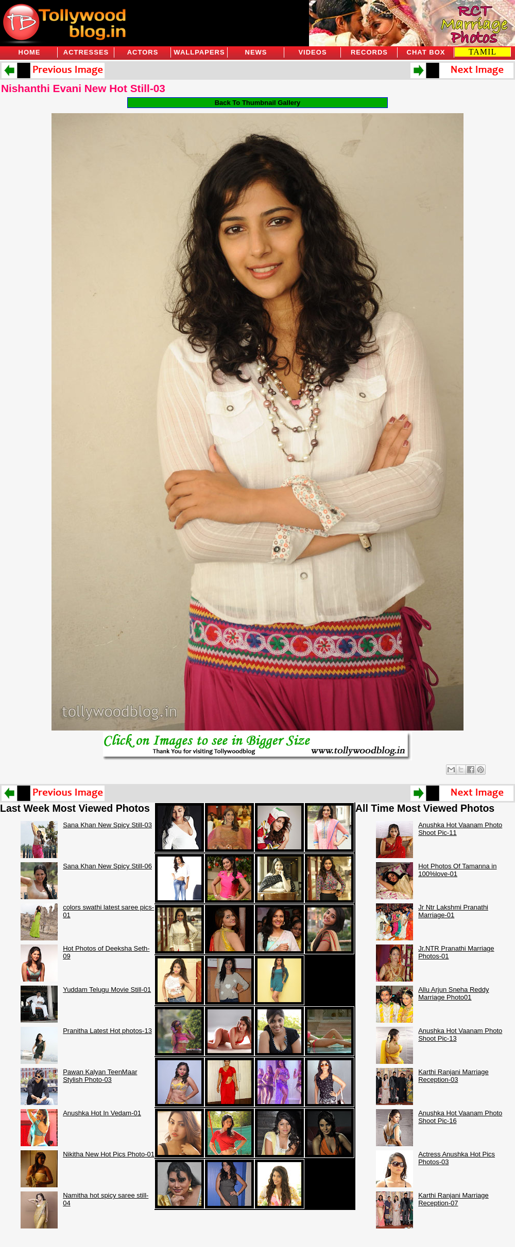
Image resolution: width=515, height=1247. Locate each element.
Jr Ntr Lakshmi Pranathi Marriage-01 (453, 911)
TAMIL (482, 51)
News (256, 52)
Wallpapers (199, 52)
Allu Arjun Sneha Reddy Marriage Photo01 (453, 993)
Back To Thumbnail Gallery (258, 102)
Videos (312, 52)
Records (369, 52)
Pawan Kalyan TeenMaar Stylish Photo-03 (100, 1075)
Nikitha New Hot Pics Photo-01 (108, 1154)
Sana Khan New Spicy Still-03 (107, 825)
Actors (143, 52)
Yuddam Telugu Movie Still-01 (107, 989)
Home (30, 52)
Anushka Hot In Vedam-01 (102, 1113)
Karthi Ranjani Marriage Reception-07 (453, 1199)
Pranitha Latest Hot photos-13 (107, 1031)
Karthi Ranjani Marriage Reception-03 (453, 1075)
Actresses (86, 52)
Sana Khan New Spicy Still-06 (107, 866)
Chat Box (426, 52)
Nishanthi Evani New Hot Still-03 (83, 88)
